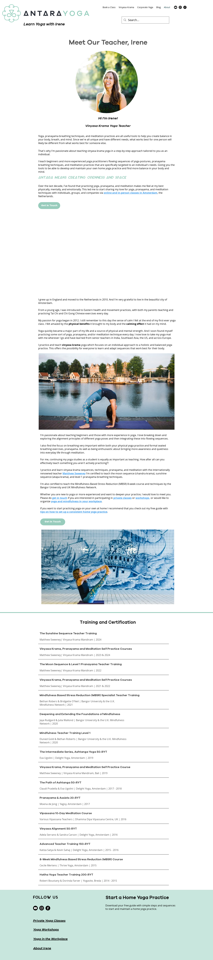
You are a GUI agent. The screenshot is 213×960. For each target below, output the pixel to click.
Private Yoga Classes (49, 920)
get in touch (59, 498)
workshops (142, 498)
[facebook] (184, 7)
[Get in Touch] (49, 205)
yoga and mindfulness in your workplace (76, 501)
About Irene (42, 948)
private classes (122, 498)
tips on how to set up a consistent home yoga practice (73, 512)
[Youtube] (175, 7)
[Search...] (145, 20)
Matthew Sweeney (74, 473)
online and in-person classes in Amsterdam (130, 192)
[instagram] (180, 7)
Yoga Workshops (46, 929)
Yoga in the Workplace (50, 939)
